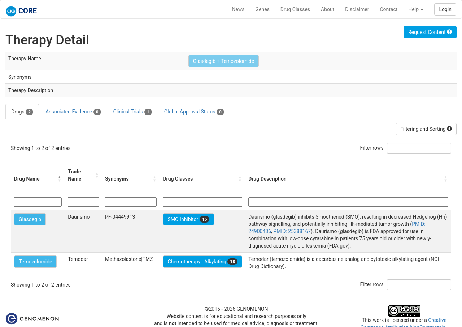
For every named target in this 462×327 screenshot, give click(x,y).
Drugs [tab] (22, 112)
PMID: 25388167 (292, 231)
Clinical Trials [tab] (132, 112)
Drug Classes (295, 9)
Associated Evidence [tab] (73, 112)
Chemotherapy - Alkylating (202, 261)
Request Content (430, 32)
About (327, 9)
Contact (388, 9)
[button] (59, 178)
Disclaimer (357, 9)
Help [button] (415, 9)
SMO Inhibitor (188, 219)
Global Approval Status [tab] (194, 112)
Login (445, 9)
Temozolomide (35, 261)
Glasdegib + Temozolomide (223, 61)
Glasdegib (30, 219)
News (238, 9)
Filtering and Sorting (426, 129)
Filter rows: (372, 148)
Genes (263, 9)
